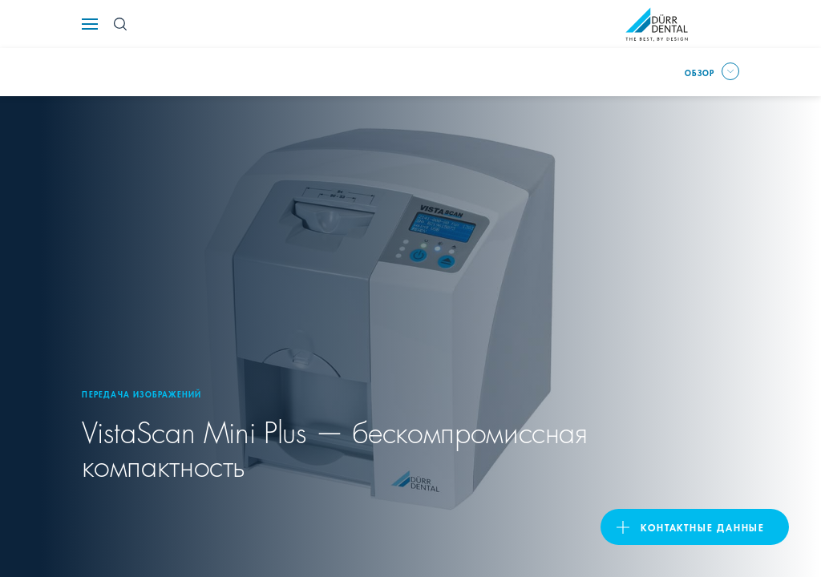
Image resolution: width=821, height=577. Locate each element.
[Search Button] (120, 24)
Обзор (700, 72)
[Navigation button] (90, 24)
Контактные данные (703, 527)
